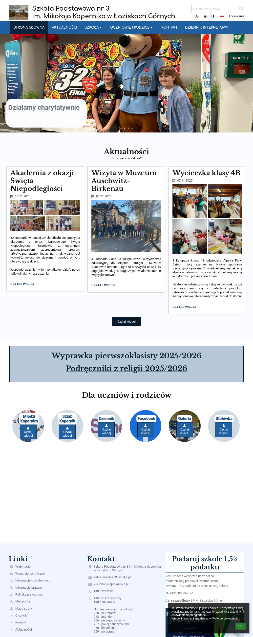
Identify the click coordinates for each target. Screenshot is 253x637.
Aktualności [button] (64, 27)
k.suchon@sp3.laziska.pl (111, 584)
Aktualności (23, 629)
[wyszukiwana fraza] (217, 9)
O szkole (21, 615)
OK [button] (240, 626)
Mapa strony (24, 608)
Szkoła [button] (93, 27)
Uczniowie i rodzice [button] (132, 27)
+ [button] (197, 16)
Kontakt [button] (169, 27)
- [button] (206, 16)
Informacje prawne (28, 587)
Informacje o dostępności (33, 580)
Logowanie (236, 16)
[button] (222, 16)
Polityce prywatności (225, 618)
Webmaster (23, 566)
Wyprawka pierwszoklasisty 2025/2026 (127, 355)
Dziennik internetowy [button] (206, 27)
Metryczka (22, 601)
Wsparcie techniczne (30, 573)
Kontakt (20, 622)
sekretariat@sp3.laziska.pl (112, 577)
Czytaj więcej (23, 284)
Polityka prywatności (29, 594)
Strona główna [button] (29, 27)
